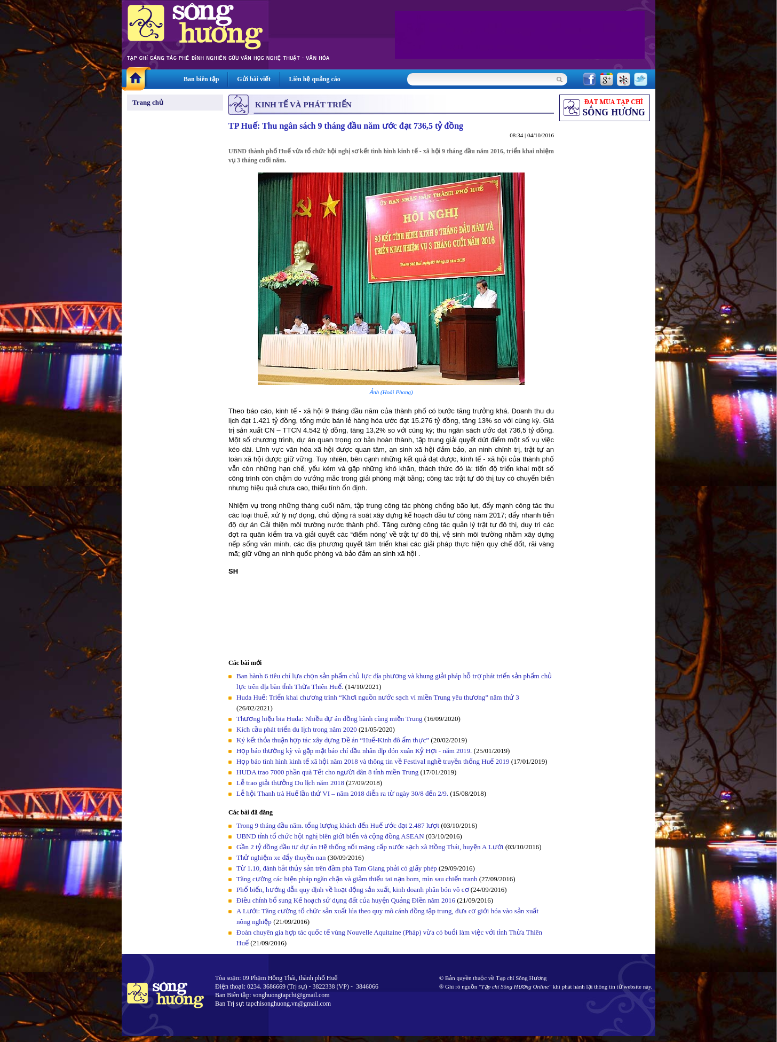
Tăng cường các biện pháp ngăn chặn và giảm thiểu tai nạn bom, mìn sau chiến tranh (356, 879)
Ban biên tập (201, 79)
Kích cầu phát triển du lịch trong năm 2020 (297, 729)
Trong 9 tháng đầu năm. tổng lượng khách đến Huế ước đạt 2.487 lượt (337, 825)
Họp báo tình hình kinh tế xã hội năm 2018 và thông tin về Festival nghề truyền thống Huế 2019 (372, 761)
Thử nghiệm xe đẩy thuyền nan (281, 857)
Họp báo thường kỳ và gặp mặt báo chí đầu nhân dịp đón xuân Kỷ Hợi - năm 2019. (355, 751)
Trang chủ (147, 102)
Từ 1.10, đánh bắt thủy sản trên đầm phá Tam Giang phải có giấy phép (336, 868)
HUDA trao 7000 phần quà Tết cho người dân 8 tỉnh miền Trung (327, 772)
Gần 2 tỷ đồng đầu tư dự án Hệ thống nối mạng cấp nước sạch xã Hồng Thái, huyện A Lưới (369, 847)
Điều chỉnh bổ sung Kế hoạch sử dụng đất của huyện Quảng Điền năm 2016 (345, 900)
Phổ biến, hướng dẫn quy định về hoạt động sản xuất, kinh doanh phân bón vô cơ (352, 890)
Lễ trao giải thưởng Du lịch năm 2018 (291, 783)
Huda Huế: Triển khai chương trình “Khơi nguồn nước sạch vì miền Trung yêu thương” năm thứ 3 (377, 697)
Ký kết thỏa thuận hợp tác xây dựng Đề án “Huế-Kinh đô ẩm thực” (332, 740)
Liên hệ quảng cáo (314, 79)
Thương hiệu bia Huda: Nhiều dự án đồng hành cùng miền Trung (329, 719)
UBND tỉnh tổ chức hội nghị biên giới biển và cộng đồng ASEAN (330, 836)
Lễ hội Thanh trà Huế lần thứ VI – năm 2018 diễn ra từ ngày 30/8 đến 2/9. (343, 793)
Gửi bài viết (254, 79)
